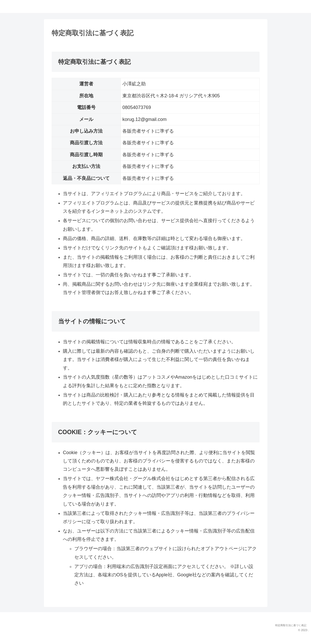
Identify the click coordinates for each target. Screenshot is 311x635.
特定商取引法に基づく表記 (290, 625)
